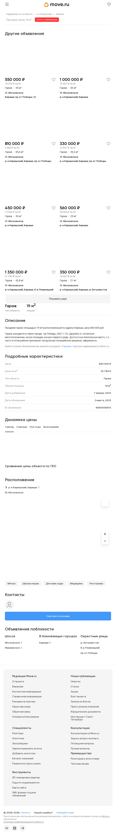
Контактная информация (26, 690)
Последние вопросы (82, 742)
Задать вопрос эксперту (85, 737)
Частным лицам (80, 763)
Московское (15, 491)
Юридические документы (86, 710)
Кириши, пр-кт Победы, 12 (20, 97)
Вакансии (17, 685)
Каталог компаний (22, 757)
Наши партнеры (21, 705)
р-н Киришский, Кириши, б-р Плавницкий (29, 289)
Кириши (60, 14)
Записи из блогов (80, 700)
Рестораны (96, 582)
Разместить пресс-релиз (26, 762)
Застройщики (20, 742)
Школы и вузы (31, 582)
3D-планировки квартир (26, 776)
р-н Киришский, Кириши (74, 97)
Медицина (76, 582)
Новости (75, 680)
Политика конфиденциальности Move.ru (24, 821)
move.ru (26, 811)
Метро (12, 582)
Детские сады (54, 582)
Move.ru (106, 815)
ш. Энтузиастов (89, 641)
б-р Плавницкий (90, 647)
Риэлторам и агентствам (85, 757)
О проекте (18, 680)
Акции (74, 690)
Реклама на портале (23, 700)
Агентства (18, 737)
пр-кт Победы (88, 652)
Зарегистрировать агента (27, 747)
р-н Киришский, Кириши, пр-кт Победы (28, 161)
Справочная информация (27, 695)
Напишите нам (65, 811)
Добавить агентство (24, 752)
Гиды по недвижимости (25, 781)
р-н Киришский (44, 14)
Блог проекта (78, 695)
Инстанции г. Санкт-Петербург (82, 717)
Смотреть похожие (58, 615)
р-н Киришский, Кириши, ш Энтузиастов (83, 289)
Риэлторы (17, 732)
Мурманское (12, 647)
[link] (19, 14)
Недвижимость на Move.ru (19, 14)
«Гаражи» (66, 345)
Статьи (75, 685)
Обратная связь (21, 710)
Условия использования (25, 715)
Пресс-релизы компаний (85, 705)
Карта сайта (19, 786)
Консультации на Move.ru (85, 732)
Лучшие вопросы (80, 747)
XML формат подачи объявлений (24, 793)
